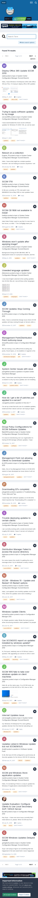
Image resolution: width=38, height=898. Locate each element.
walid (3, 76)
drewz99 (5, 343)
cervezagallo (6, 718)
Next (31, 56)
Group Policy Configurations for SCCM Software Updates (17, 428)
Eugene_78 (6, 155)
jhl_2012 (4, 314)
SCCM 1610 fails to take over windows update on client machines (15, 674)
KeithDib (4, 184)
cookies (15, 883)
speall (4, 645)
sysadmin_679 (6, 523)
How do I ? (27, 403)
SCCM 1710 (7, 181)
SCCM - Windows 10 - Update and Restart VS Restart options (18, 581)
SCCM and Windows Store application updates (14, 774)
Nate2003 (5, 432)
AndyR (4, 749)
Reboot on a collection (13, 153)
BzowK (4, 812)
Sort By (33, 59)
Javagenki (5, 403)
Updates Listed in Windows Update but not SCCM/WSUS (19, 745)
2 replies (19, 227)
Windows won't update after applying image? (15, 242)
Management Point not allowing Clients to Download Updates (17, 459)
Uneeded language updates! (15, 270)
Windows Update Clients (14, 612)
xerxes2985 (6, 117)
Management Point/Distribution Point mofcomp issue (17, 339)
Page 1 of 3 (18, 56)
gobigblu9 (5, 843)
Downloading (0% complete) (15, 489)
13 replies (22, 354)
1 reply (20, 167)
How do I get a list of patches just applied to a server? (18, 398)
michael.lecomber (8, 614)
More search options (27, 42)
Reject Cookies (24, 895)
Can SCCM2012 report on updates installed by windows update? (18, 641)
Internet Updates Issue (13, 715)
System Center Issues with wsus (17, 369)
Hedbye (4, 215)
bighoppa (5, 554)
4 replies (17, 97)
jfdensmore (6, 273)
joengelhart (6, 371)
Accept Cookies (10, 895)
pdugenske (6, 492)
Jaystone (5, 679)
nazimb (4, 586)
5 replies (17, 823)
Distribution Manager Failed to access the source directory (16, 550)
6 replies (21, 412)
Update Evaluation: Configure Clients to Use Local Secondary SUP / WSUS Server (17, 806)
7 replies (17, 534)
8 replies (18, 383)
